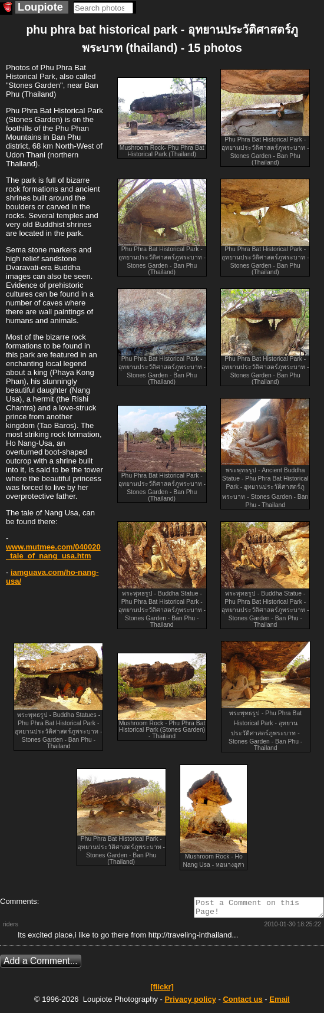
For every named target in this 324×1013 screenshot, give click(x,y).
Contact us (242, 1002)
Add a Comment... (41, 964)
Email (279, 1002)
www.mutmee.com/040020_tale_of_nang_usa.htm (53, 551)
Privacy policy (190, 1002)
